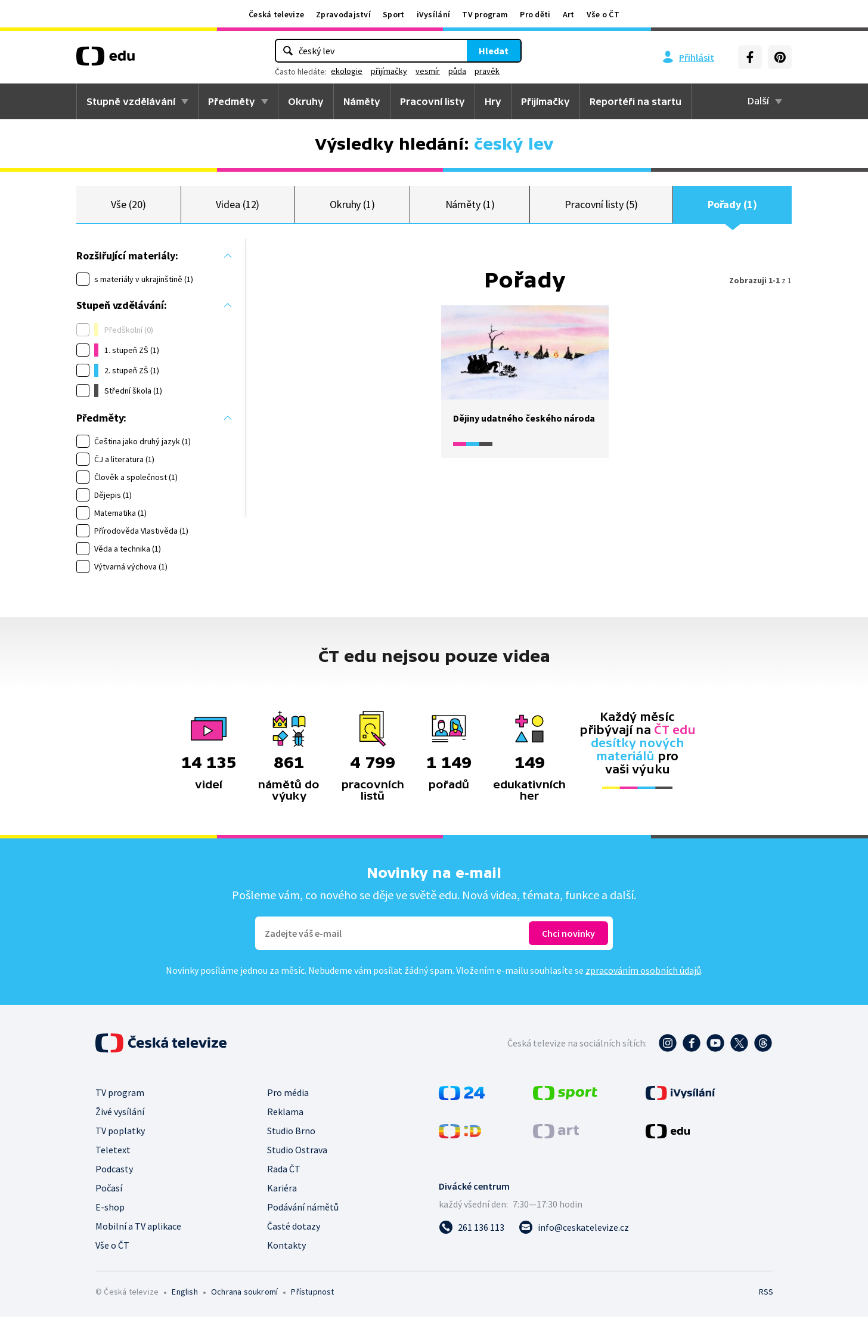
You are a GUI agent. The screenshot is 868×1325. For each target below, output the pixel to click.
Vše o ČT (603, 14)
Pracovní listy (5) (601, 208)
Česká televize (276, 14)
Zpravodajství (343, 14)
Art (569, 14)
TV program (485, 14)
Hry (493, 101)
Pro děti (535, 14)
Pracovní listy (432, 101)
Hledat (494, 51)
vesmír (428, 71)
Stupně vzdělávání (130, 101)
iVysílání (434, 14)
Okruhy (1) (352, 208)
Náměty (361, 101)
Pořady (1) (732, 208)
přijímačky (389, 71)
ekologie (346, 71)
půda (457, 71)
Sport (394, 14)
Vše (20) (128, 208)
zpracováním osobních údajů (643, 979)
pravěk (487, 71)
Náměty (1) (470, 208)
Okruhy (306, 101)
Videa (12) (237, 208)
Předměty (231, 101)
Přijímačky (545, 101)
